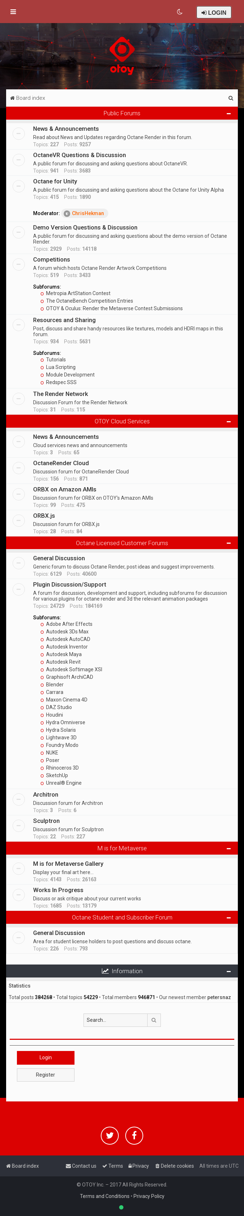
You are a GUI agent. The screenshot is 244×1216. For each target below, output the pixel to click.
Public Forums (122, 113)
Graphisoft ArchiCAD (66, 677)
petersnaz (219, 997)
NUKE (49, 753)
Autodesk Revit (60, 662)
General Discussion (59, 558)
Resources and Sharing (64, 320)
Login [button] (46, 1057)
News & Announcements (66, 128)
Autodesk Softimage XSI (71, 669)
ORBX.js (44, 515)
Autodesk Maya (61, 654)
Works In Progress (58, 890)
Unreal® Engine (61, 783)
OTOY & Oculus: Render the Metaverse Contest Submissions (111, 308)
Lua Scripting (58, 367)
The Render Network (60, 393)
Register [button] (45, 1075)
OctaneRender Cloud (61, 463)
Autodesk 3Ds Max (64, 631)
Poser (49, 760)
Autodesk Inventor (64, 647)
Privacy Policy (149, 1196)
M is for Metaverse (122, 848)
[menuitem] (180, 12)
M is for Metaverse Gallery (68, 863)
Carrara (51, 692)
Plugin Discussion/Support (69, 584)
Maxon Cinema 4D (63, 700)
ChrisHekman (84, 213)
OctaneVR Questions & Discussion (79, 155)
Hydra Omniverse (62, 722)
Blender (52, 684)
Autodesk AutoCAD (65, 639)
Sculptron (46, 820)
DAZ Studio (56, 707)
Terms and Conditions (105, 1196)
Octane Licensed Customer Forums (122, 543)
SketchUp (54, 775)
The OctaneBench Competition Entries (86, 301)
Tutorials (53, 359)
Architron (45, 794)
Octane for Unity (55, 181)
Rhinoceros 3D (59, 768)
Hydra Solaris (58, 730)
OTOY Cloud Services (122, 421)
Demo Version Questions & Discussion (85, 227)
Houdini (51, 715)
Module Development (67, 375)
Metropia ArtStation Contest (75, 293)
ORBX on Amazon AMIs (64, 489)
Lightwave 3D (58, 737)
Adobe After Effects (66, 624)
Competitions (51, 259)
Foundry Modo (59, 745)
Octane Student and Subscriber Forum (122, 917)
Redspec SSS (58, 382)
